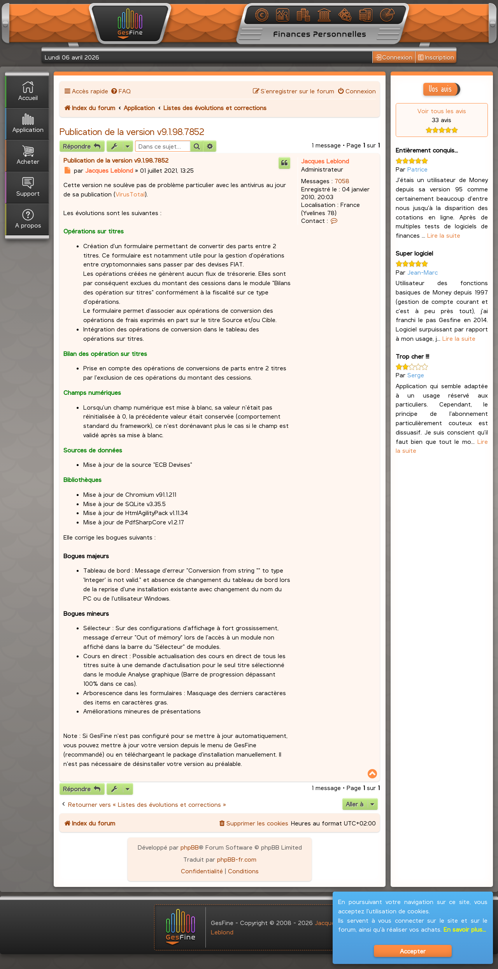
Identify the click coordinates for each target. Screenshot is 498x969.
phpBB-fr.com (236, 859)
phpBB (190, 847)
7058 (342, 180)
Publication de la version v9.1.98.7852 (132, 131)
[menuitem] (120, 91)
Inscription (436, 57)
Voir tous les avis (441, 110)
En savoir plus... (465, 929)
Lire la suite (443, 235)
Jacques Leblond (325, 161)
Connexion (394, 57)
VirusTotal (130, 194)
